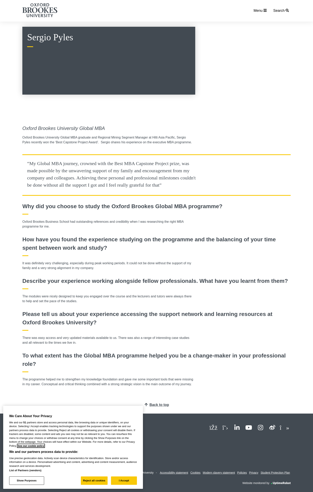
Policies (242, 472)
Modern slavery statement (219, 472)
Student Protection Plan (275, 472)
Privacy (253, 472)
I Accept (124, 480)
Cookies (195, 472)
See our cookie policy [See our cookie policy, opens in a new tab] (31, 445)
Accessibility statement (174, 472)
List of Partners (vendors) (25, 470)
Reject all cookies (94, 480)
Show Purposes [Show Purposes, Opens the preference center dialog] (27, 480)
